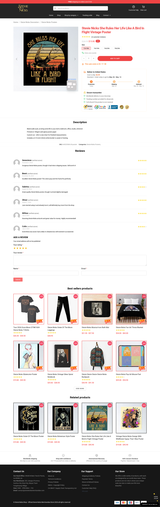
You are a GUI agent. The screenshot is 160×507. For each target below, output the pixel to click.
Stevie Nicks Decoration (29, 22)
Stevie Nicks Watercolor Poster (25, 374)
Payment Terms (87, 479)
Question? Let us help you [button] (149, 504)
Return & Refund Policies (90, 482)
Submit (18, 279)
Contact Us (86, 485)
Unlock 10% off (156, 497)
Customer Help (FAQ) (89, 488)
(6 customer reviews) (98, 37)
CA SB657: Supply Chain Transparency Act (62, 488)
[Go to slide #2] (51, 97)
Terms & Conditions (54, 479)
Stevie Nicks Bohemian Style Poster (61, 436)
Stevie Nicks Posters (49, 22)
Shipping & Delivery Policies (91, 476)
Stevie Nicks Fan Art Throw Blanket (129, 327)
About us (51, 476)
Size (83, 45)
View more (80, 388)
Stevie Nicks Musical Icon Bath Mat (95, 327)
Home (15, 22)
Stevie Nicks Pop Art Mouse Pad (128, 374)
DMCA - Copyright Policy (56, 485)
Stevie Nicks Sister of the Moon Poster (28, 436)
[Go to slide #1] (40, 97)
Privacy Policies (53, 482)
